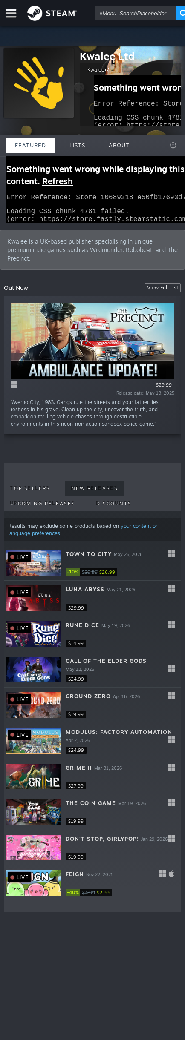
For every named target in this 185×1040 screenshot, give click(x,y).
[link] (91, 577)
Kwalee (99, 69)
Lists (77, 145)
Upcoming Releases (42, 509)
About (119, 145)
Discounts (114, 509)
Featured (30, 145)
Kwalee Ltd (107, 56)
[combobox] (135, 13)
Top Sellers (30, 493)
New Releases (94, 493)
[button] (93, 568)
